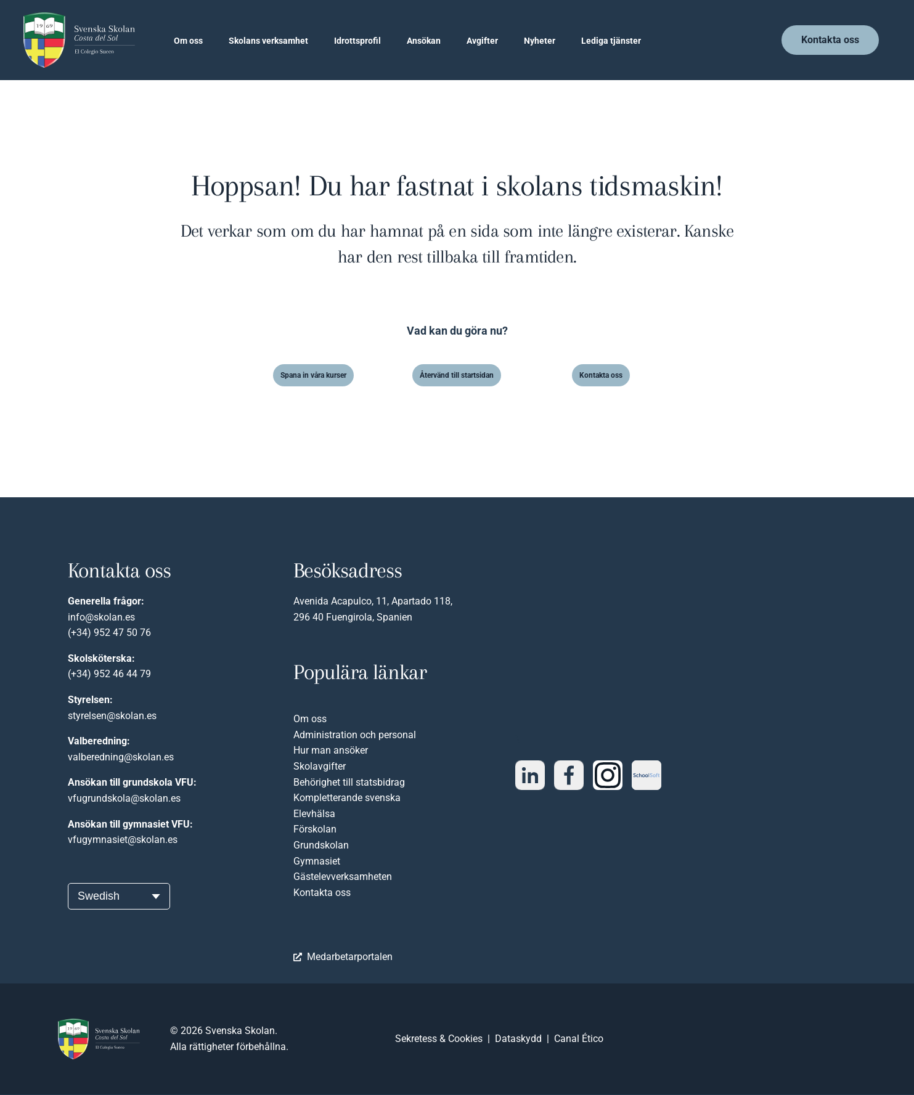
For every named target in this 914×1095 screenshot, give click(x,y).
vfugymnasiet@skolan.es (122, 839)
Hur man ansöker (330, 750)
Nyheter (539, 41)
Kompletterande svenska (347, 798)
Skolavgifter (319, 766)
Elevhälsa (314, 814)
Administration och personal (354, 735)
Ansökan (424, 41)
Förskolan (315, 829)
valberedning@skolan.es (121, 757)
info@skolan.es (101, 617)
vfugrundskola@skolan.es (124, 798)
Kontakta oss (322, 892)
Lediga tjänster (611, 41)
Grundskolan (321, 845)
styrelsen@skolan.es (112, 716)
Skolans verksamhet (268, 41)
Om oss (188, 41)
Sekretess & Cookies (439, 1038)
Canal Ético (578, 1038)
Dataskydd (518, 1038)
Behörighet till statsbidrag (349, 782)
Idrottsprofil (357, 41)
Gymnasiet (316, 861)
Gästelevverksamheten (342, 876)
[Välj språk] (119, 896)
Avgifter (482, 41)
